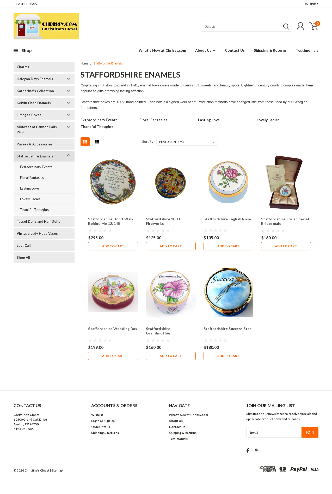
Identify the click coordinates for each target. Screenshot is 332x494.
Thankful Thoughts (34, 210)
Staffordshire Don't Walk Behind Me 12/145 (110, 221)
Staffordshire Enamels (35, 156)
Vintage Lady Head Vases (37, 233)
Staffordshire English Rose (227, 219)
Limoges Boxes (29, 115)
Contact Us (235, 50)
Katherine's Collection (35, 91)
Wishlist (311, 4)
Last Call (24, 245)
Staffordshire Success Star (227, 328)
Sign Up (109, 421)
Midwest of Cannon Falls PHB (37, 129)
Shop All (23, 257)
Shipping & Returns (270, 50)
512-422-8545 (25, 4)
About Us (205, 50)
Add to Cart (113, 246)
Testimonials (307, 50)
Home (84, 63)
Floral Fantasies (32, 177)
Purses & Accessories (35, 144)
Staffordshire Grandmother (158, 331)
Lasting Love (29, 188)
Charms (23, 67)
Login (95, 421)
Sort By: (148, 141)
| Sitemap (56, 470)
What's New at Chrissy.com (162, 50)
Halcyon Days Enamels (35, 79)
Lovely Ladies (30, 199)
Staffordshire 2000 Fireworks (163, 221)
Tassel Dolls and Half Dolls (38, 221)
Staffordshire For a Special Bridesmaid (285, 221)
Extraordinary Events (36, 167)
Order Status (100, 427)
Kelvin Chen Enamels (34, 103)
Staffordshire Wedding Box (112, 328)
